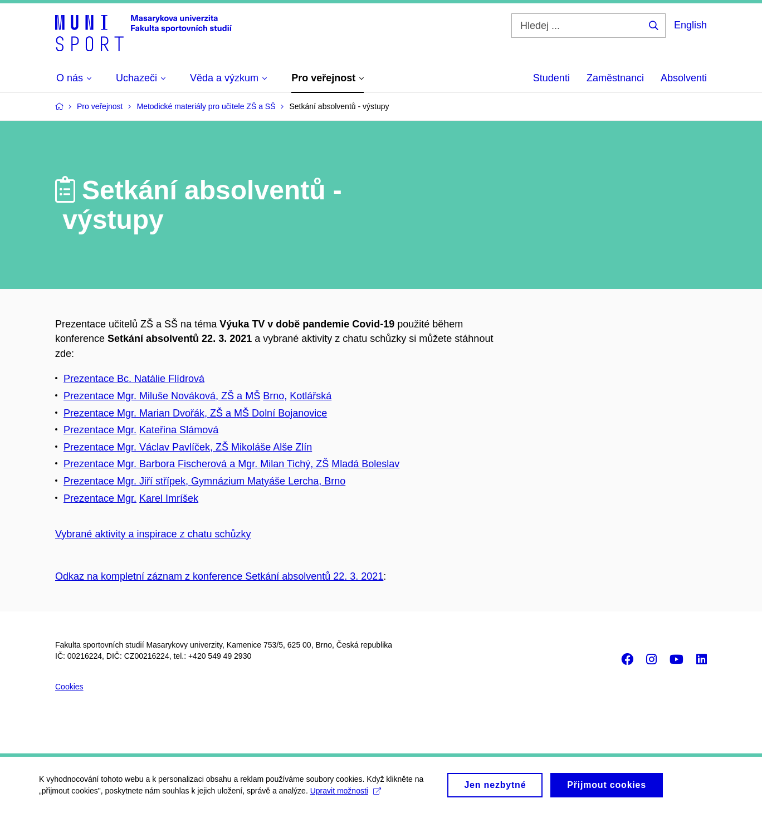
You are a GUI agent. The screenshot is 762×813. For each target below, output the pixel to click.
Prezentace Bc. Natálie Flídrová (133, 378)
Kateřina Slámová (178, 429)
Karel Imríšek (168, 498)
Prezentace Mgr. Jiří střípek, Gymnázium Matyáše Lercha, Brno (204, 481)
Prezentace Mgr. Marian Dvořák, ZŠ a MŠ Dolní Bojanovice (195, 413)
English (690, 25)
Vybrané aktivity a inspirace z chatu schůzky (153, 534)
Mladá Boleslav (365, 463)
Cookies (69, 686)
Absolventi (684, 78)
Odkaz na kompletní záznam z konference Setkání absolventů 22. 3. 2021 (219, 576)
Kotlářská (310, 395)
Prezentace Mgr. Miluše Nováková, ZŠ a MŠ (161, 395)
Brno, (275, 395)
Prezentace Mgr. (99, 429)
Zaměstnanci (615, 78)
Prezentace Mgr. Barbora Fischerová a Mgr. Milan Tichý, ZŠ (196, 463)
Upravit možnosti (345, 794)
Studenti (551, 78)
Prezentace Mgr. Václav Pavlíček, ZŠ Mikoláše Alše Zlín (187, 447)
